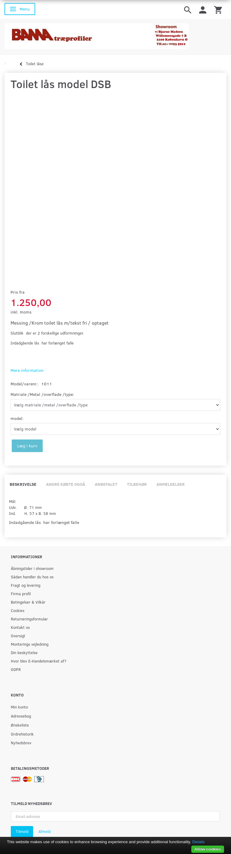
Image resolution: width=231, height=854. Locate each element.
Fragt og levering (25, 585)
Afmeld (44, 831)
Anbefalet (106, 484)
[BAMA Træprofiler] (97, 34)
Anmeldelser (170, 484)
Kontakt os (20, 627)
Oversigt (18, 635)
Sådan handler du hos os (32, 576)
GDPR (16, 669)
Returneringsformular (29, 618)
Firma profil (21, 593)
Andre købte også (65, 484)
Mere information (27, 370)
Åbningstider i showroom (32, 568)
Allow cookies (207, 849)
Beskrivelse (23, 484)
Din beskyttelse (24, 652)
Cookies (17, 610)
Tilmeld (22, 831)
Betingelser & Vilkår (28, 602)
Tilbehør (137, 484)
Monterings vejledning (29, 644)
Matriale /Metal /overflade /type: (42, 394)
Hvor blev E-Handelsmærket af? (38, 660)
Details (198, 842)
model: (17, 418)
